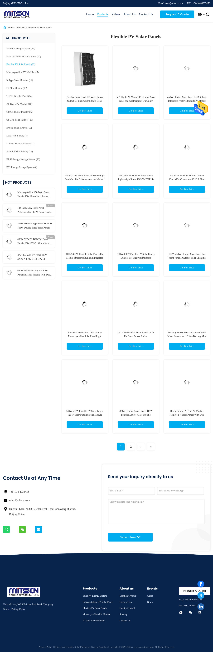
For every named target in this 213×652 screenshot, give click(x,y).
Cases (150, 596)
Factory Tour (125, 602)
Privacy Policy (45, 647)
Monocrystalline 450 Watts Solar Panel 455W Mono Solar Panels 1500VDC (33, 195)
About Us (130, 14)
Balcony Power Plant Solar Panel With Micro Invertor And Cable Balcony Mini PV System (187, 336)
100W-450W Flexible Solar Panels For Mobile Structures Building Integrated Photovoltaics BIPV (85, 258)
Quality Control (127, 608)
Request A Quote (177, 14)
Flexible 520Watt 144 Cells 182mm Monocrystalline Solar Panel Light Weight (84, 336)
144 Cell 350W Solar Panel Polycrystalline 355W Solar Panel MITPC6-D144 (33, 210)
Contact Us (146, 14)
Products (102, 14)
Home (90, 14)
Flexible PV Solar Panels (40, 27)
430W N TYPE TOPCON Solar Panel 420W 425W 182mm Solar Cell (33, 242)
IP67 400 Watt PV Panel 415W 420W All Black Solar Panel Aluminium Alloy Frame (32, 257)
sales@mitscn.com (19, 500)
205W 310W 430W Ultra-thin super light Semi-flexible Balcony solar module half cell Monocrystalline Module (85, 179)
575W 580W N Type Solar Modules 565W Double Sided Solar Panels (34, 225)
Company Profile (127, 596)
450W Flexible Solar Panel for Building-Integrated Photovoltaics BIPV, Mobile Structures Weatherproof (187, 101)
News (150, 602)
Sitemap (123, 614)
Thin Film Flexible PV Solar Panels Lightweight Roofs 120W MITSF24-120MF (136, 179)
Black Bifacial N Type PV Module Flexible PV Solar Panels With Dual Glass (187, 415)
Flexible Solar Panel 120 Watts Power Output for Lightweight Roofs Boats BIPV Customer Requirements (84, 101)
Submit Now (130, 537)
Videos (116, 14)
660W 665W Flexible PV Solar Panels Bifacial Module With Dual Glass (34, 273)
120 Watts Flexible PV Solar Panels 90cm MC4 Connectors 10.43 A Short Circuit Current (187, 179)
